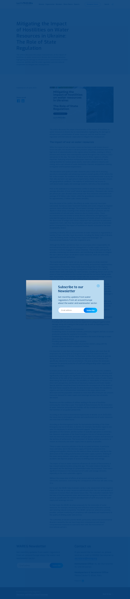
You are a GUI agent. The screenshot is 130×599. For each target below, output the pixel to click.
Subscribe (90, 310)
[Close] (98, 285)
